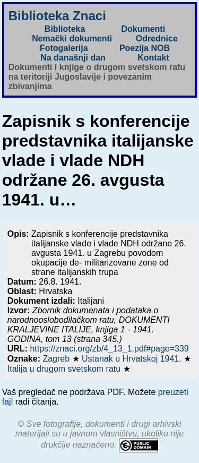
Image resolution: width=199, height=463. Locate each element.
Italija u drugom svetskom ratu (65, 368)
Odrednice (157, 38)
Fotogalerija (64, 48)
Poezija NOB (144, 48)
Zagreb (57, 358)
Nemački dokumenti (72, 38)
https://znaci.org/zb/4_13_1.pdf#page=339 (109, 348)
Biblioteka (65, 28)
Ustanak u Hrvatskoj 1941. (133, 358)
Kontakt (153, 57)
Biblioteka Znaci (57, 15)
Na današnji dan (73, 57)
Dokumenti (143, 28)
